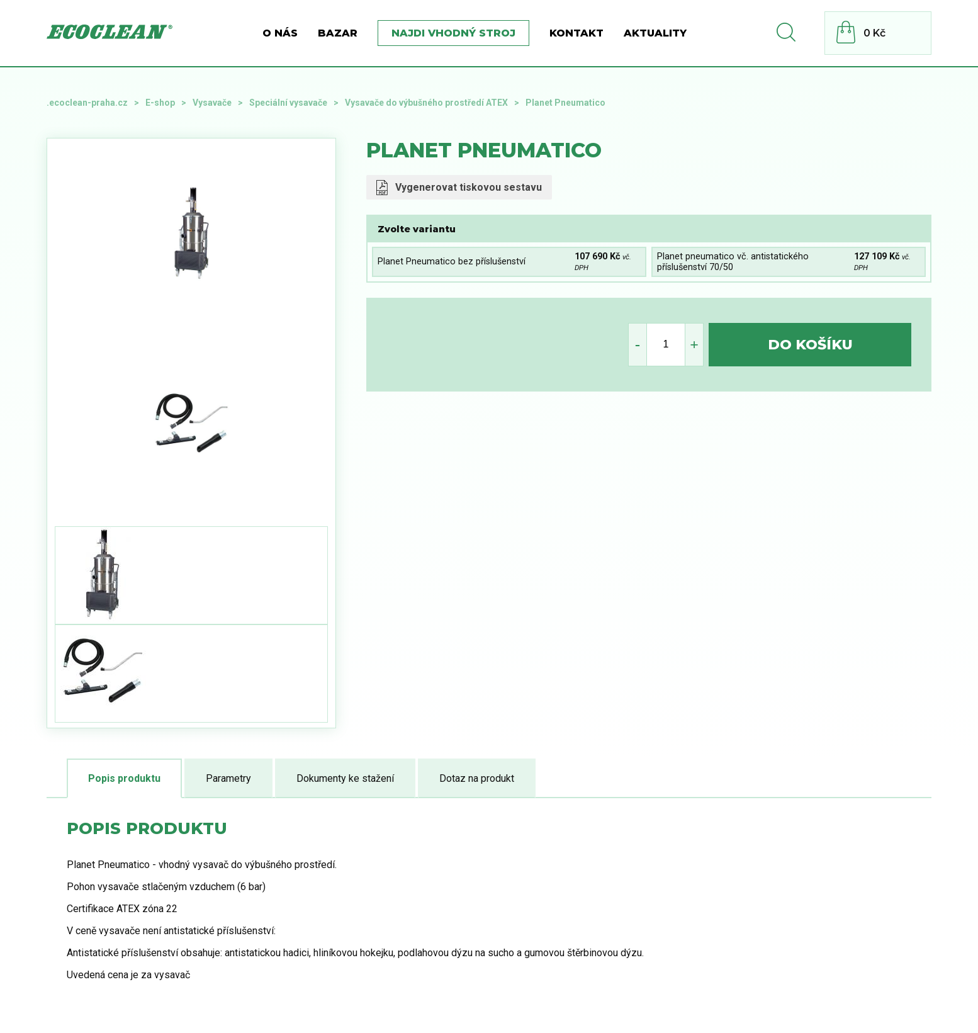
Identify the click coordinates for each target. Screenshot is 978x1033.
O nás (280, 33)
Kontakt (576, 33)
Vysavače (212, 103)
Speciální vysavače (288, 103)
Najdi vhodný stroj (453, 33)
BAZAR (337, 33)
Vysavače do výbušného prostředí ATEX (426, 103)
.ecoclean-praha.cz (87, 103)
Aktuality (655, 33)
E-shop (160, 103)
